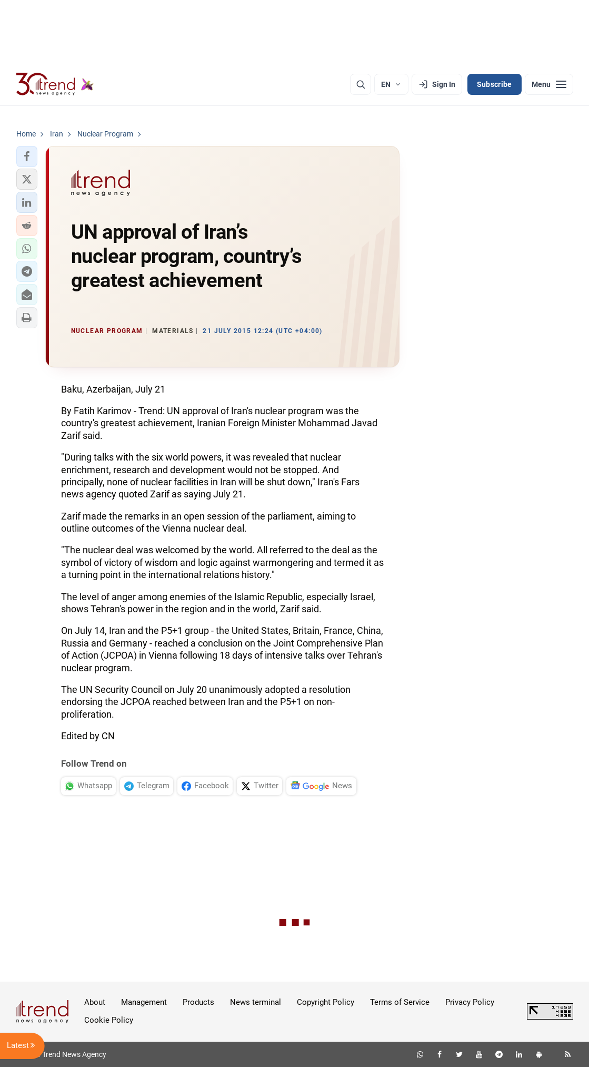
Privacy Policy (469, 1002)
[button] (27, 156)
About (94, 1002)
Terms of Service (400, 1002)
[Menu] (549, 84)
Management (144, 1002)
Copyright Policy (325, 1002)
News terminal (255, 1002)
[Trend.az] (55, 84)
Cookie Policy (108, 1020)
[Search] (360, 84)
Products (198, 1002)
